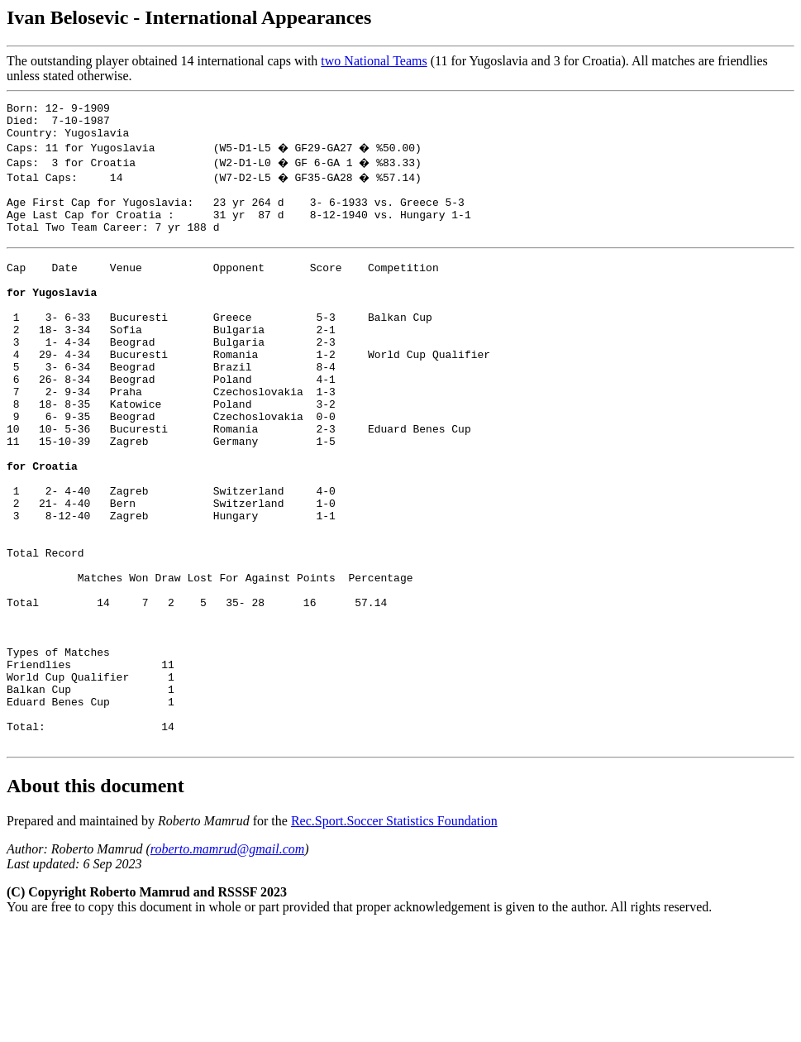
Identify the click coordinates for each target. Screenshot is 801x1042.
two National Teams (374, 61)
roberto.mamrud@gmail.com (227, 963)
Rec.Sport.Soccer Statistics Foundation (394, 935)
